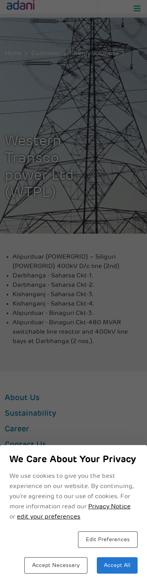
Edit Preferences (108, 540)
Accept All (117, 566)
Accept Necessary (56, 566)
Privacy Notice (109, 507)
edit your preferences (48, 517)
